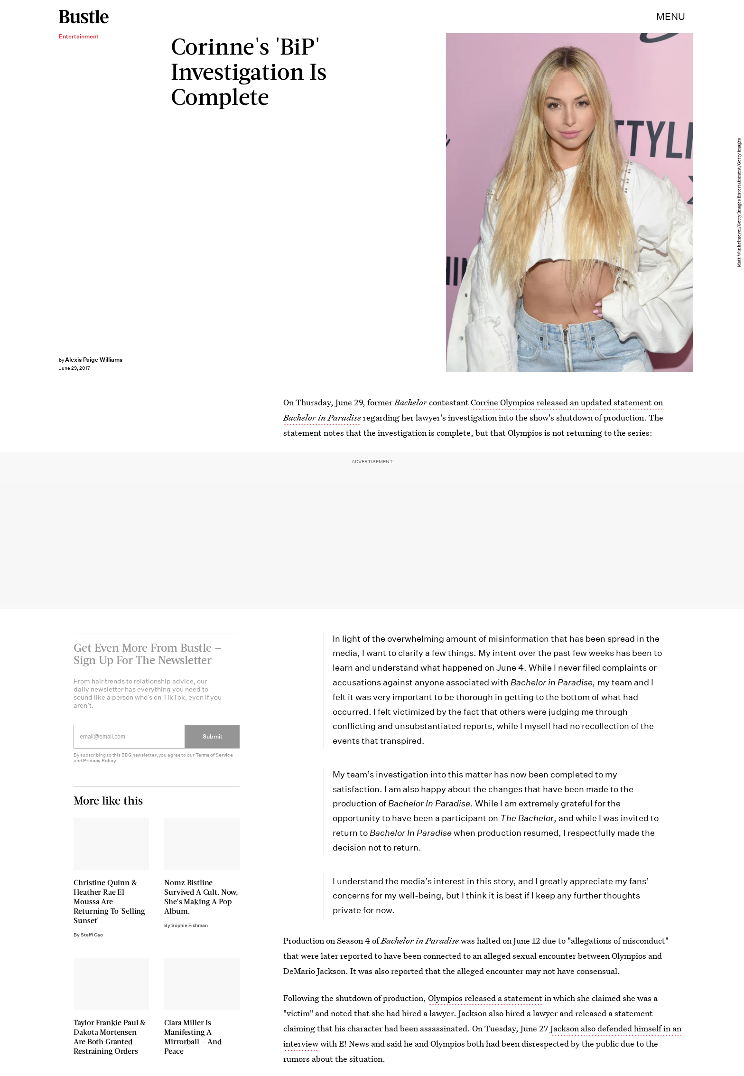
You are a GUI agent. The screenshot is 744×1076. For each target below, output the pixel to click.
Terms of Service (214, 761)
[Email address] (129, 742)
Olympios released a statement (485, 997)
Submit (213, 742)
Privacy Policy (99, 766)
